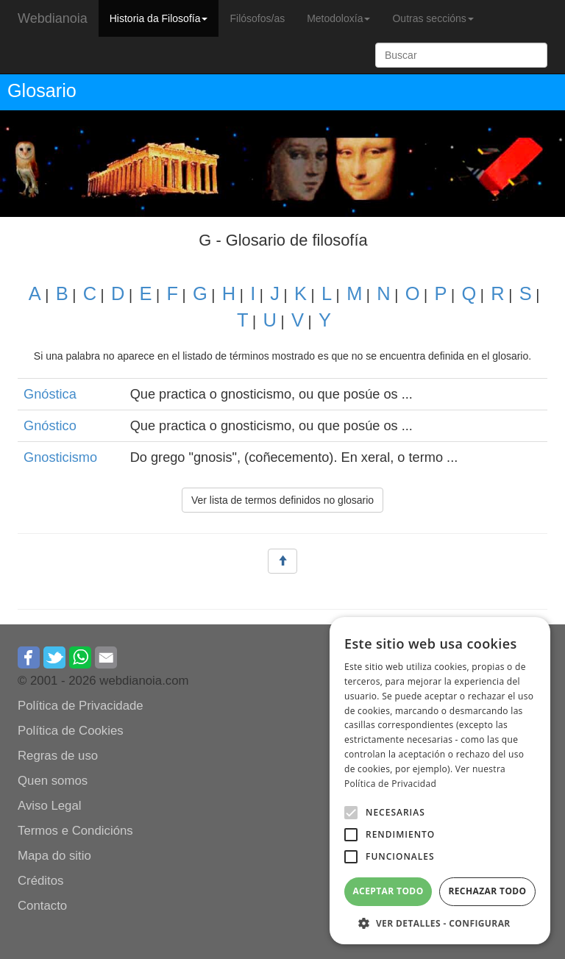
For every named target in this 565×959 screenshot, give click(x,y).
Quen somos (53, 781)
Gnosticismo (60, 457)
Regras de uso (58, 756)
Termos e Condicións (75, 831)
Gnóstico (50, 425)
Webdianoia (53, 18)
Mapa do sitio (54, 856)
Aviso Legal (49, 806)
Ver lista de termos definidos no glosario (282, 500)
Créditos (41, 881)
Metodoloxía (338, 18)
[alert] (440, 780)
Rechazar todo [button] (487, 891)
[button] (351, 812)
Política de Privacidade (80, 706)
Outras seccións (432, 18)
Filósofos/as (257, 18)
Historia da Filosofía (159, 18)
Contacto (42, 906)
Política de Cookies (71, 731)
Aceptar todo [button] (387, 891)
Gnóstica (50, 394)
